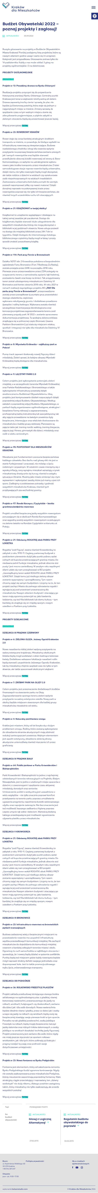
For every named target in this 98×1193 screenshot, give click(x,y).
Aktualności (11, 36)
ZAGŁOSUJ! (8, 80)
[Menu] (93, 8)
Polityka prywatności (35, 1162)
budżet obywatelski (11, 1118)
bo (6, 1115)
